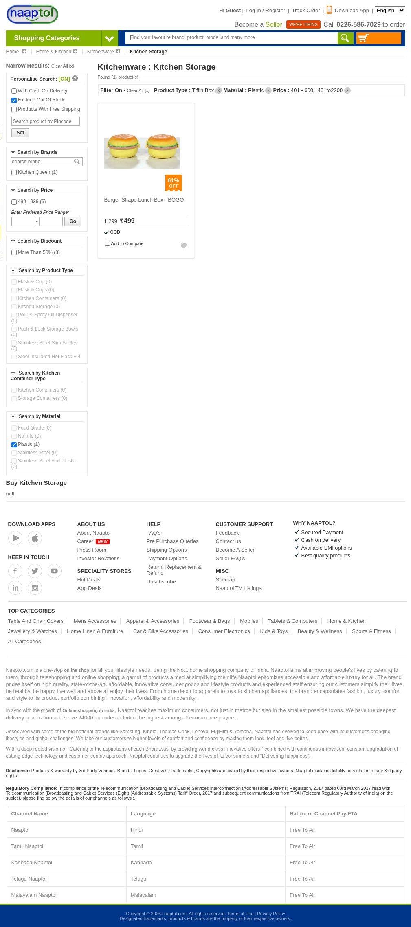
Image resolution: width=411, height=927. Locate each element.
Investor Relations (98, 558)
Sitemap (225, 579)
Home (16, 52)
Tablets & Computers (293, 621)
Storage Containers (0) (39, 398)
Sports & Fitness (371, 631)
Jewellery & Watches (32, 631)
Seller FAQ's (230, 558)
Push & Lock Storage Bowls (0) (44, 331)
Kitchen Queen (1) (34, 172)
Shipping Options (167, 550)
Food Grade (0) (31, 428)
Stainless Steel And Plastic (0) (43, 463)
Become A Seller (235, 550)
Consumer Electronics (224, 631)
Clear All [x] (62, 66)
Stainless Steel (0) (34, 453)
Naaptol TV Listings (239, 588)
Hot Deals (89, 579)
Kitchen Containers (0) (39, 298)
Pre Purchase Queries (173, 541)
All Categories (24, 641)
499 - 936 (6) (28, 201)
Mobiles (249, 621)
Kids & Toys (274, 631)
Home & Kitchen (56, 52)
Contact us (228, 541)
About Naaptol (94, 533)
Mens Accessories (95, 621)
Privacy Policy (271, 913)
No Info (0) (26, 436)
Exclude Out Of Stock (38, 100)
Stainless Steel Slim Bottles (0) (44, 345)
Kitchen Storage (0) (35, 306)
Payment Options (167, 558)
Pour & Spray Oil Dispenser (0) (44, 317)
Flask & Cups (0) (33, 290)
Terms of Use (240, 913)
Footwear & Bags (209, 621)
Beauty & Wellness (320, 631)
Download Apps (32, 524)
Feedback (227, 533)
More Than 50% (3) (35, 252)
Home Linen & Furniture (95, 631)
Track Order (306, 10)
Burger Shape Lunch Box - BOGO (144, 200)
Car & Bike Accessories (160, 631)
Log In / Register (265, 10)
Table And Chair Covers (36, 621)
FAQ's (154, 533)
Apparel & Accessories (152, 621)
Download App (348, 10)
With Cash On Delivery (39, 91)
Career (93, 541)
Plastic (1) (25, 444)
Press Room (92, 550)
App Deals (89, 588)
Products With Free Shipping (45, 109)
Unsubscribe (161, 582)
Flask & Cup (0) (31, 282)
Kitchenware (103, 52)
